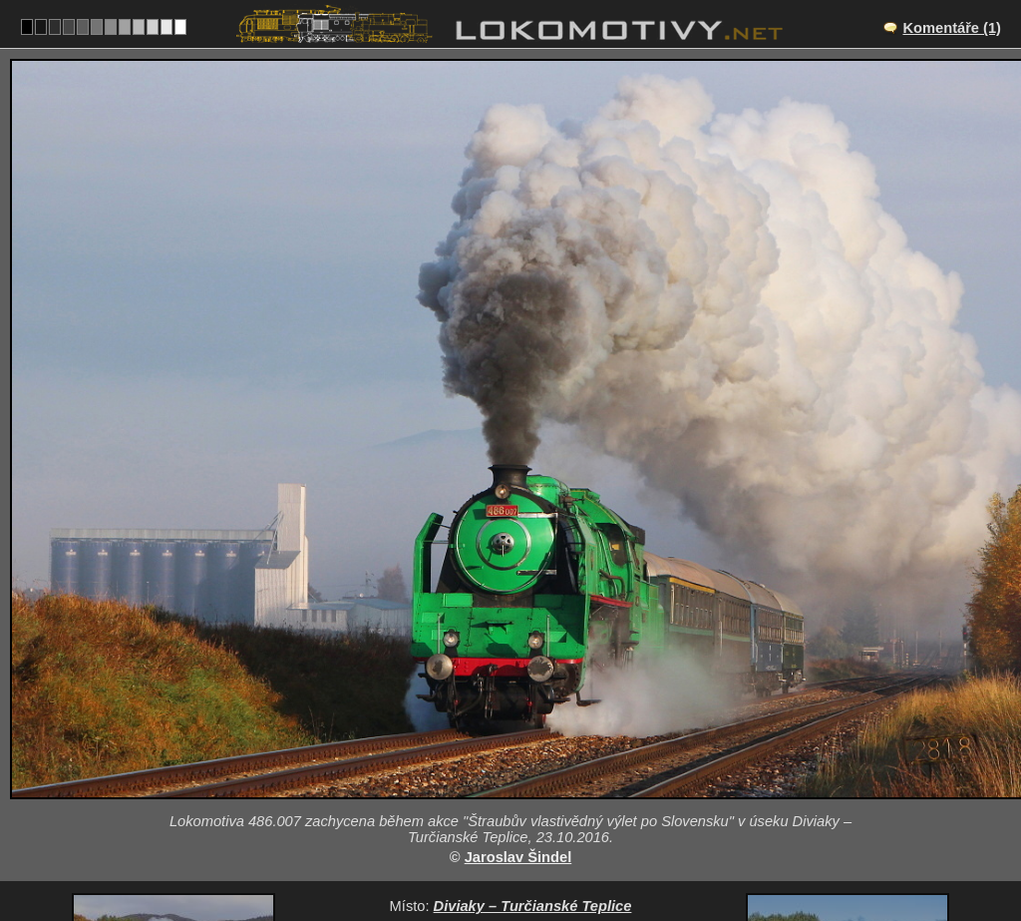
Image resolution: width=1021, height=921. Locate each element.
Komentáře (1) (951, 28)
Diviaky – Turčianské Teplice (533, 744)
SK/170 (528, 765)
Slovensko (499, 827)
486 (572, 827)
